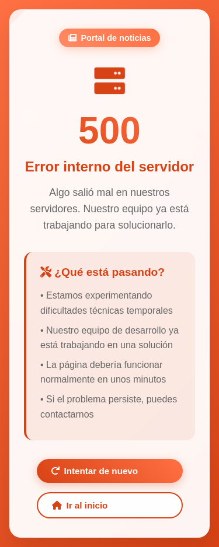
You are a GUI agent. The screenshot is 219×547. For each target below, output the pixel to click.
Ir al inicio (80, 505)
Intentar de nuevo (94, 471)
